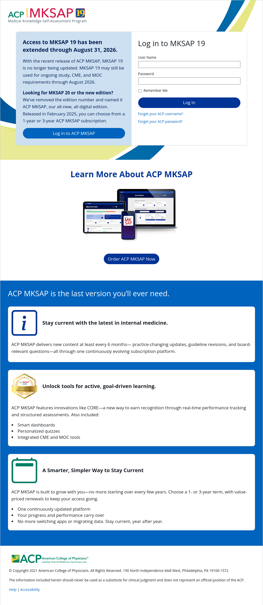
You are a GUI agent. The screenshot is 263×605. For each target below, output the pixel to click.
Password (146, 73)
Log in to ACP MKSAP (74, 133)
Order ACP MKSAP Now (131, 259)
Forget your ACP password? (160, 121)
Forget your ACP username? (160, 114)
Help (13, 589)
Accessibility (30, 589)
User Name (147, 57)
